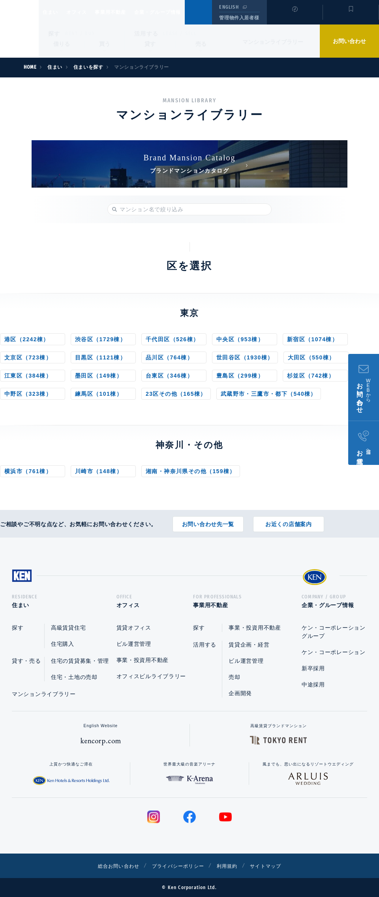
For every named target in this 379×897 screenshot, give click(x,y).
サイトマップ (275, 866)
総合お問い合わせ (110, 866)
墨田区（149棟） (98, 375)
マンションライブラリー (272, 42)
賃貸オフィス (133, 627)
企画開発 (240, 693)
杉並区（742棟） (310, 375)
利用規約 (232, 866)
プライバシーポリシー (177, 866)
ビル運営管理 (133, 644)
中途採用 (313, 684)
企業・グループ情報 (181, 12)
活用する (146, 33)
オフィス (86, 12)
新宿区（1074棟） (312, 339)
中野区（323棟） (28, 394)
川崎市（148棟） (98, 471)
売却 (234, 677)
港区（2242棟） (26, 339)
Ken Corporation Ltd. (19, 28)
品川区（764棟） (169, 357)
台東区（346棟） (169, 375)
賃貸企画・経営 (249, 644)
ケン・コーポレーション (334, 652)
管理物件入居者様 (239, 18)
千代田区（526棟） (172, 339)
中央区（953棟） (240, 339)
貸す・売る (26, 661)
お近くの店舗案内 (288, 521)
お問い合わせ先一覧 (208, 521)
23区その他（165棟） (176, 394)
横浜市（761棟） (28, 471)
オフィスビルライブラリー (151, 676)
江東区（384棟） (28, 375)
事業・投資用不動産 (142, 660)
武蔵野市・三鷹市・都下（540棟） (269, 394)
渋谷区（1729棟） (100, 339)
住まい (54, 12)
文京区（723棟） (28, 357)
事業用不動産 (127, 12)
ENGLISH (228, 7)
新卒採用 (313, 668)
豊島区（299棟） (240, 375)
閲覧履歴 (293, 17)
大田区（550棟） (311, 357)
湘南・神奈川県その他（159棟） (191, 471)
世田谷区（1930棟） (245, 357)
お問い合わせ (349, 41)
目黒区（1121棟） (100, 357)
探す (54, 33)
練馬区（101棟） (98, 394)
